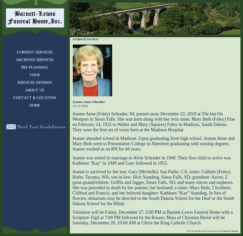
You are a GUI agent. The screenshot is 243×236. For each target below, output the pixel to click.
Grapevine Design (229, 231)
